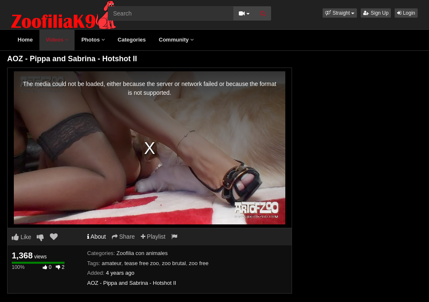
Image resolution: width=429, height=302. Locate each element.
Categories (132, 39)
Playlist (153, 236)
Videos (57, 39)
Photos (93, 39)
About (96, 236)
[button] (340, 13)
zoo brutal (174, 263)
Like (21, 237)
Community (176, 39)
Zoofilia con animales (142, 253)
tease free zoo (141, 263)
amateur (111, 263)
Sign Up (375, 13)
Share (123, 236)
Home (25, 39)
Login (406, 13)
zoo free (199, 263)
